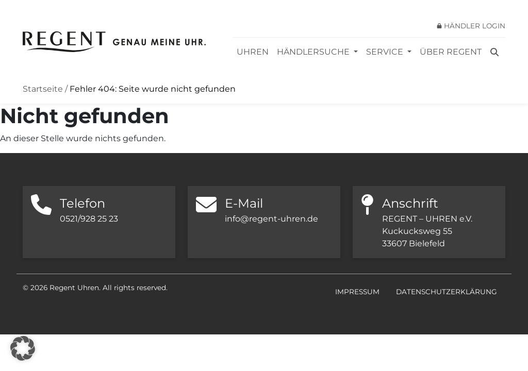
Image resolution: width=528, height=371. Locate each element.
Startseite (43, 89)
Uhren (253, 52)
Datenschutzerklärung (446, 292)
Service (385, 52)
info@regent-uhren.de (271, 219)
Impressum (357, 292)
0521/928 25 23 (89, 219)
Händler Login (474, 26)
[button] (22, 348)
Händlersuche (314, 52)
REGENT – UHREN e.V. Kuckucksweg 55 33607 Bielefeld (427, 231)
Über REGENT (451, 52)
